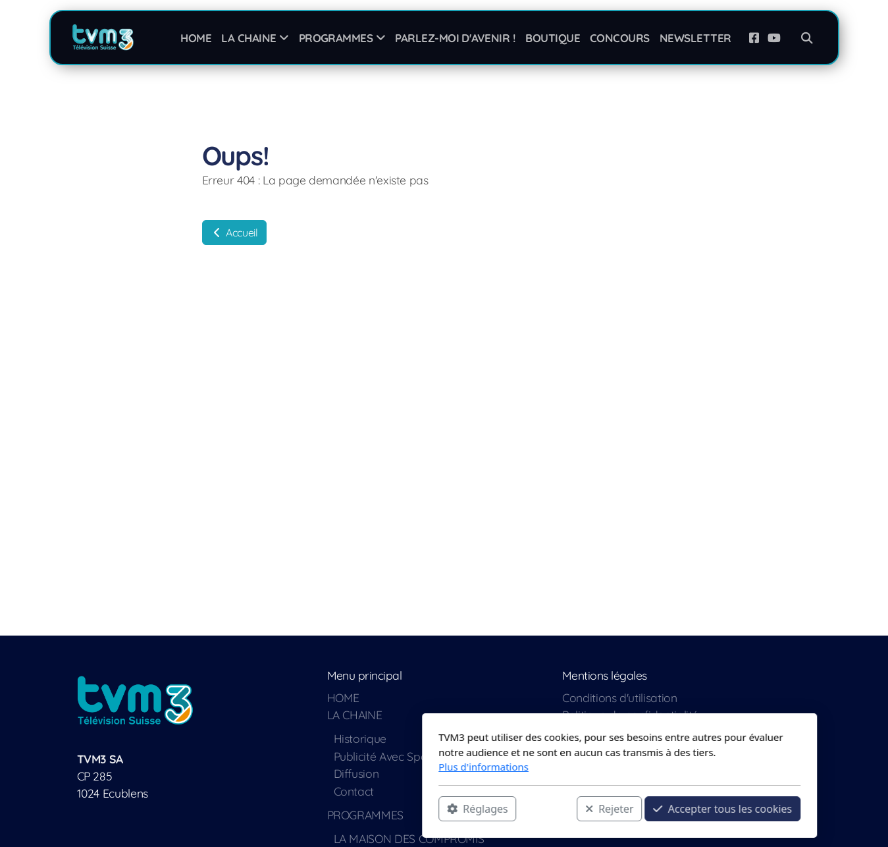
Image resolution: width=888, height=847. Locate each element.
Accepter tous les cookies (547, 808)
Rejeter (433, 808)
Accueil (234, 232)
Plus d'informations (308, 766)
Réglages (302, 808)
